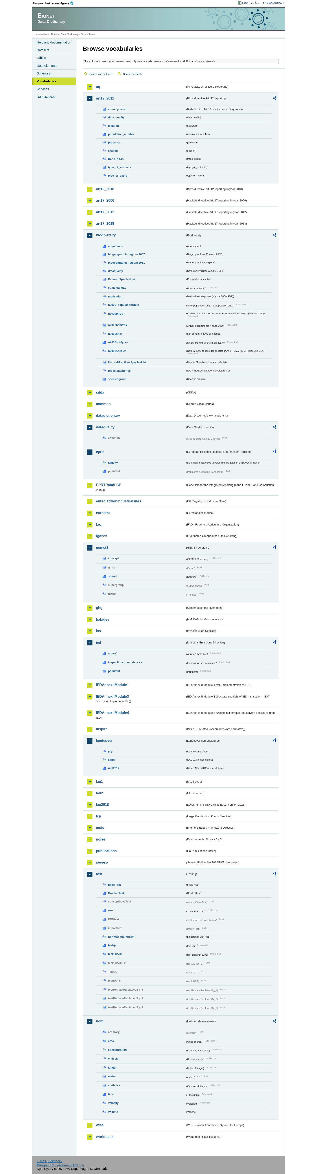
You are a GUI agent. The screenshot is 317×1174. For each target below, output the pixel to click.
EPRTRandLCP (108, 485)
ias (98, 631)
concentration (117, 1049)
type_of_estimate (119, 167)
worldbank (105, 1137)
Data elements (47, 65)
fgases (101, 536)
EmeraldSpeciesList (121, 279)
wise (100, 1125)
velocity (113, 1103)
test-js (112, 945)
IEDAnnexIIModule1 (112, 685)
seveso (102, 862)
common (103, 404)
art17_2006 (105, 200)
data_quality (116, 117)
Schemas (43, 73)
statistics (114, 1085)
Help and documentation (54, 42)
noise (100, 839)
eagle (111, 759)
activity (113, 462)
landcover (104, 741)
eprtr (100, 452)
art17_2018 (105, 223)
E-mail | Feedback (49, 1161)
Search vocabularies (100, 74)
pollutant (114, 671)
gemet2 (102, 547)
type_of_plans (117, 175)
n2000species (117, 351)
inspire (101, 729)
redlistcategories (119, 370)
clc (110, 751)
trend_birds (115, 159)
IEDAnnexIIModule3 (112, 696)
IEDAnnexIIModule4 (112, 713)
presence (114, 142)
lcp (98, 816)
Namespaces (46, 96)
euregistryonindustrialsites (118, 501)
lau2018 (102, 804)
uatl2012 (113, 768)
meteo (112, 1076)
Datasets (43, 50)
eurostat (103, 513)
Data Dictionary (69, 34)
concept (113, 558)
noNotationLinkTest (121, 936)
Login (245, 3)
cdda (100, 392)
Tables (41, 58)
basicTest (114, 884)
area (111, 1041)
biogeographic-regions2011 (126, 262)
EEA (54, 3)
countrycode (116, 109)
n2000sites (115, 333)
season (113, 150)
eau (110, 910)
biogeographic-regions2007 (126, 254)
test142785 (115, 954)
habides (102, 619)
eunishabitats (117, 287)
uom (99, 1021)
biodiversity (106, 235)
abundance (115, 246)
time (111, 1094)
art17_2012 (105, 212)
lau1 (99, 781)
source (112, 576)
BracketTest (116, 893)
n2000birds (115, 313)
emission (114, 1058)
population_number (121, 134)
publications (106, 851)
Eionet (54, 34)
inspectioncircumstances (125, 662)
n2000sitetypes (118, 342)
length (112, 1067)
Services (43, 89)
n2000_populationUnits (123, 304)
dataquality (115, 271)
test (99, 874)
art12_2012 (105, 98)
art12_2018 (105, 189)
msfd (100, 828)
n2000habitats (117, 325)
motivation (115, 296)
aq (98, 87)
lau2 (99, 793)
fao (98, 524)
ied (98, 642)
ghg (99, 608)
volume (113, 1112)
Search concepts (132, 74)
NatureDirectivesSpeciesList (127, 362)
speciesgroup (117, 379)
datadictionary (108, 415)
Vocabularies (46, 81)
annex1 (113, 653)
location (113, 125)
